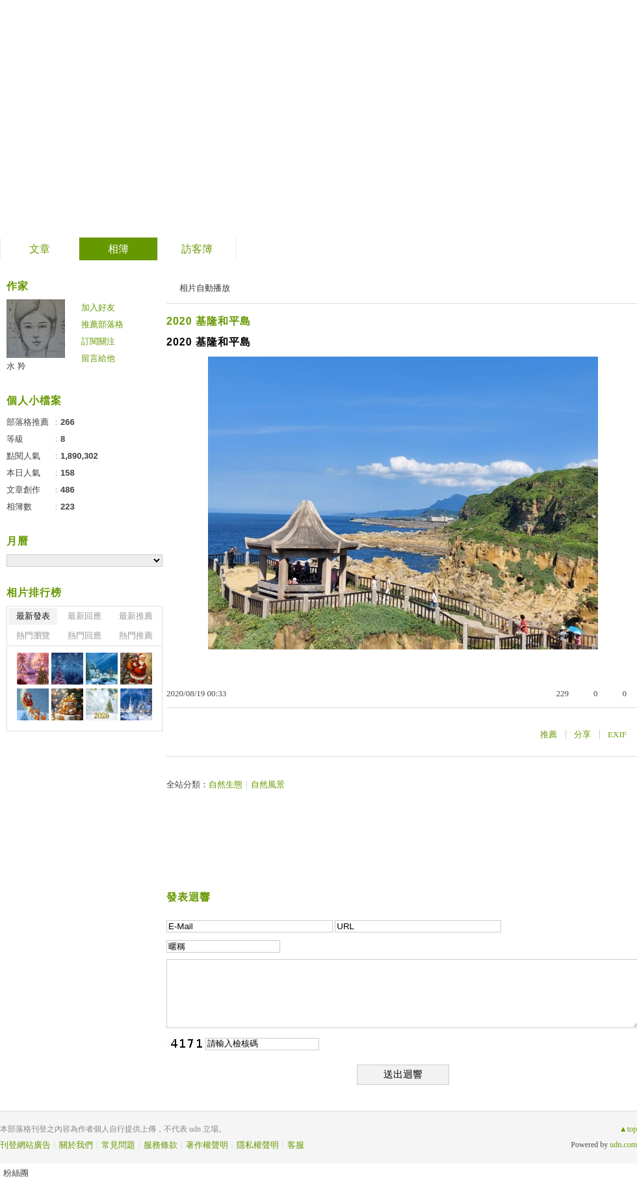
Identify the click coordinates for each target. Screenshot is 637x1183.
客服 (295, 1145)
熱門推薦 (136, 635)
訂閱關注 (98, 341)
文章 (39, 248)
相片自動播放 (204, 288)
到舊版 (295, 119)
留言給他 (98, 358)
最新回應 (84, 616)
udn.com (623, 1144)
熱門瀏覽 (33, 635)
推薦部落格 (102, 324)
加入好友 (98, 307)
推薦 (548, 734)
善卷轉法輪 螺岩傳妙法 (140, 114)
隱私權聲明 (258, 1145)
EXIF (617, 734)
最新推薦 (136, 616)
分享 (582, 734)
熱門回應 (84, 635)
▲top (628, 1129)
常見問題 (118, 1145)
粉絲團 (16, 1173)
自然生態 (225, 784)
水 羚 (16, 366)
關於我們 (76, 1145)
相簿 (118, 248)
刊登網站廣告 (25, 1145)
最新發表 (33, 616)
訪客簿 (197, 248)
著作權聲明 (207, 1145)
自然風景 (268, 784)
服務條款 (160, 1145)
